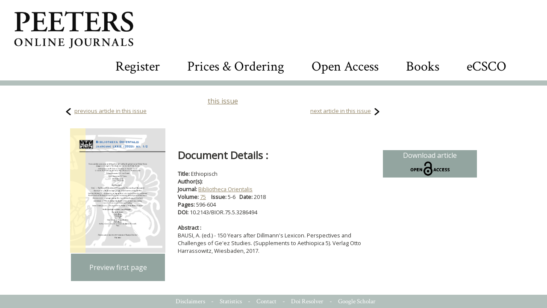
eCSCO (486, 66)
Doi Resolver (307, 301)
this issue (223, 101)
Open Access (345, 66)
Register (137, 66)
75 (203, 197)
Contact (266, 301)
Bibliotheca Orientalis (225, 189)
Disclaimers (190, 301)
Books (422, 66)
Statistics (231, 301)
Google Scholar (357, 301)
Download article (430, 164)
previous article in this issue (110, 111)
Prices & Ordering (235, 66)
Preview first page (118, 267)
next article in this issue (340, 111)
